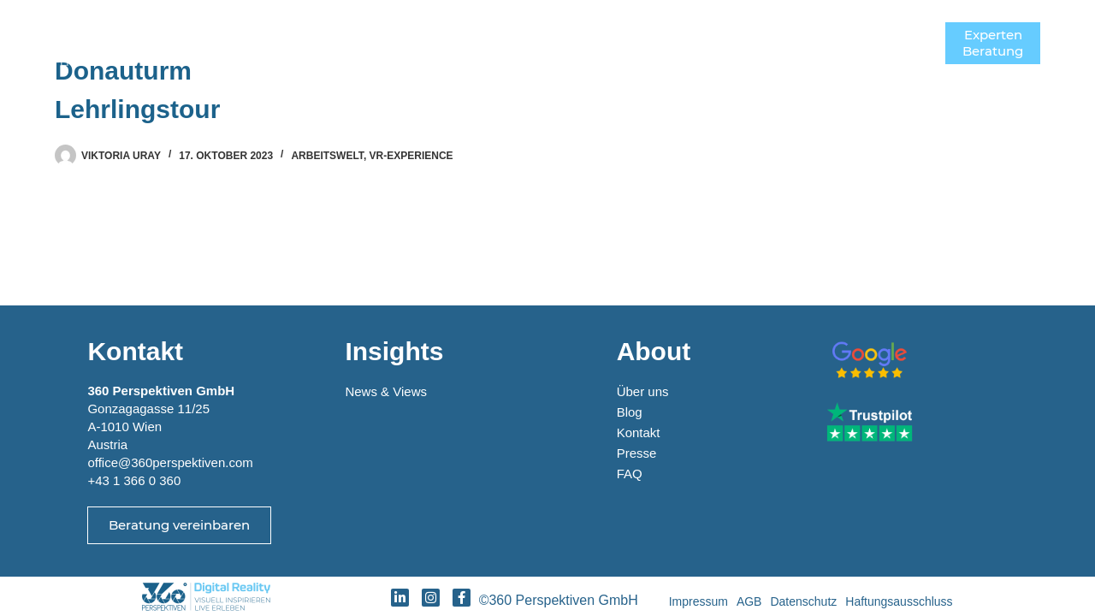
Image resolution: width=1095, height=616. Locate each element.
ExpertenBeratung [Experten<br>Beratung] (992, 43)
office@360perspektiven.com (169, 462)
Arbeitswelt (327, 156)
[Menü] (920, 43)
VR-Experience (411, 156)
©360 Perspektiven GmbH (562, 600)
